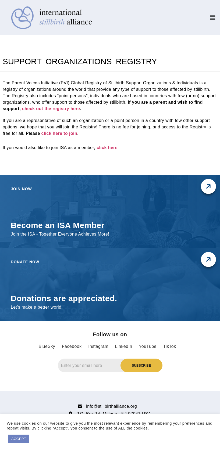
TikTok (169, 346)
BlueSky (47, 346)
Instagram (98, 346)
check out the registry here (51, 108)
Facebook (71, 346)
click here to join (59, 133)
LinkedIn (123, 346)
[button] (212, 17)
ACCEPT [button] (18, 439)
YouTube (148, 346)
